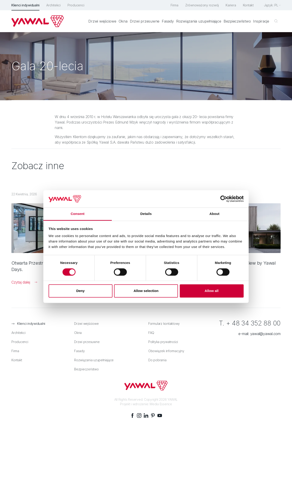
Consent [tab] (78, 214)
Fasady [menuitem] (168, 21)
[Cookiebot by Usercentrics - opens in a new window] (224, 198)
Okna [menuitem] (123, 21)
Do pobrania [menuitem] (157, 360)
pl (276, 5)
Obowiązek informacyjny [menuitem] (166, 351)
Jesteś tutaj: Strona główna (30, 94)
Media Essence (161, 404)
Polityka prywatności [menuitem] (163, 342)
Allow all (212, 291)
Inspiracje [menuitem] (261, 21)
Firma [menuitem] (174, 5)
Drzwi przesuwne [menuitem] (144, 21)
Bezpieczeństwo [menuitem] (237, 21)
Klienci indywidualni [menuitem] (25, 5)
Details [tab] (146, 214)
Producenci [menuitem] (76, 5)
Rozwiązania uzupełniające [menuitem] (198, 21)
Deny (80, 291)
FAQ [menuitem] (151, 333)
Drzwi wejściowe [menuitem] (102, 21)
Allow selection (145, 291)
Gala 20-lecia (87, 94)
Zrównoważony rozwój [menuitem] (202, 5)
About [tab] (214, 214)
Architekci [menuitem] (53, 5)
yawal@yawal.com (265, 333)
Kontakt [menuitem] (248, 5)
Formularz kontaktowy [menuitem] (164, 323)
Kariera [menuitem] (231, 5)
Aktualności (64, 94)
